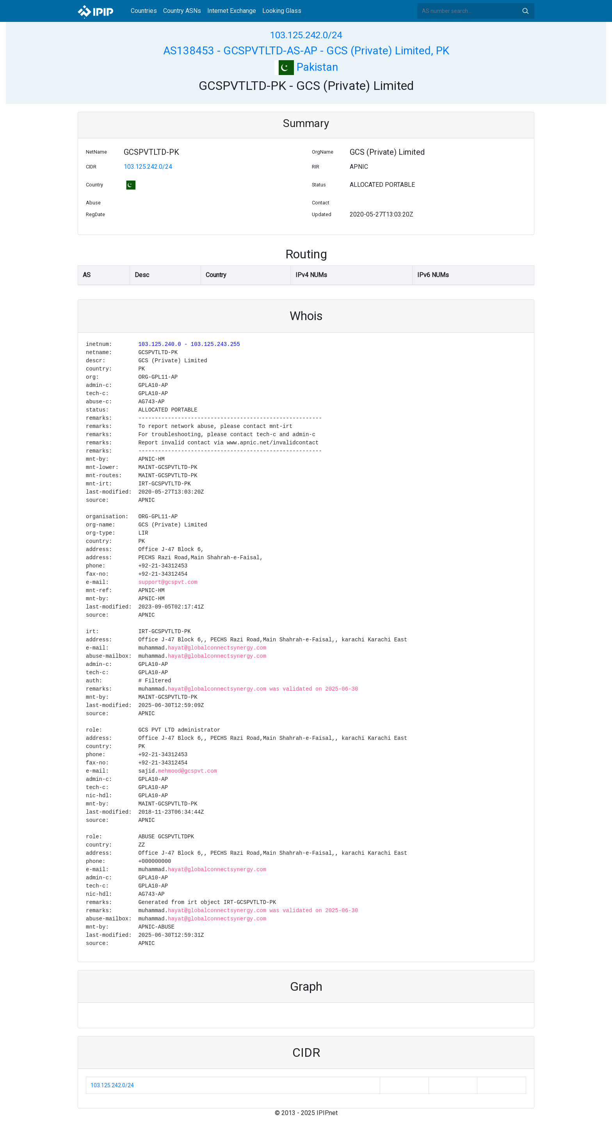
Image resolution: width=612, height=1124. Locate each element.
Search (525, 11)
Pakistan (306, 67)
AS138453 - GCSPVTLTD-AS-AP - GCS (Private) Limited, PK (306, 50)
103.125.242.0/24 (306, 35)
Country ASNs (182, 10)
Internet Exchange (231, 10)
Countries (144, 10)
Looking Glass (281, 10)
